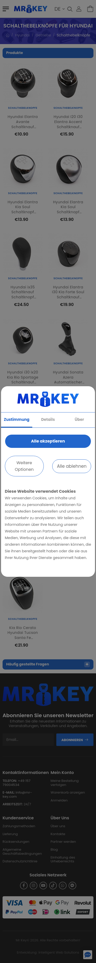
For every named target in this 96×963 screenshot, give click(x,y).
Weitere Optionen (24, 466)
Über (79, 419)
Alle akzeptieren (48, 441)
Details (48, 419)
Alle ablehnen (72, 466)
